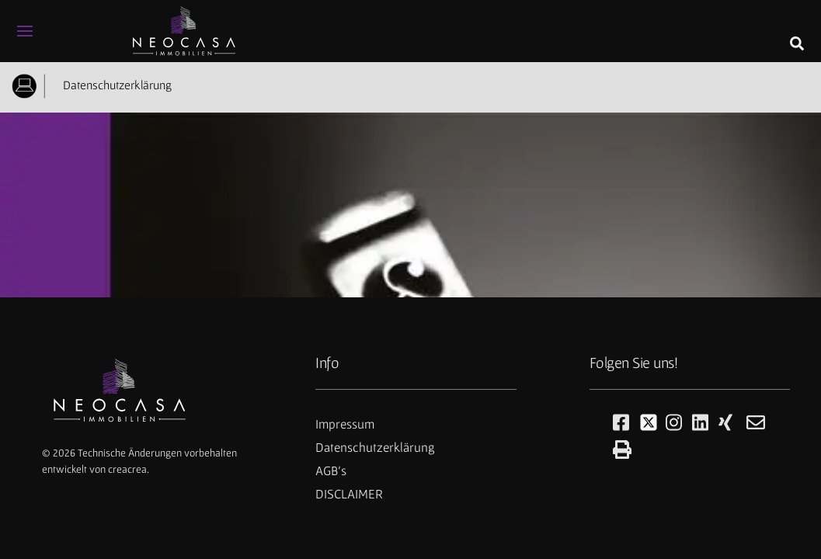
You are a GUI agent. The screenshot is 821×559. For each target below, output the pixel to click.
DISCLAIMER (349, 494)
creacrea (127, 469)
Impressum (344, 424)
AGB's (330, 470)
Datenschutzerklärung (114, 85)
